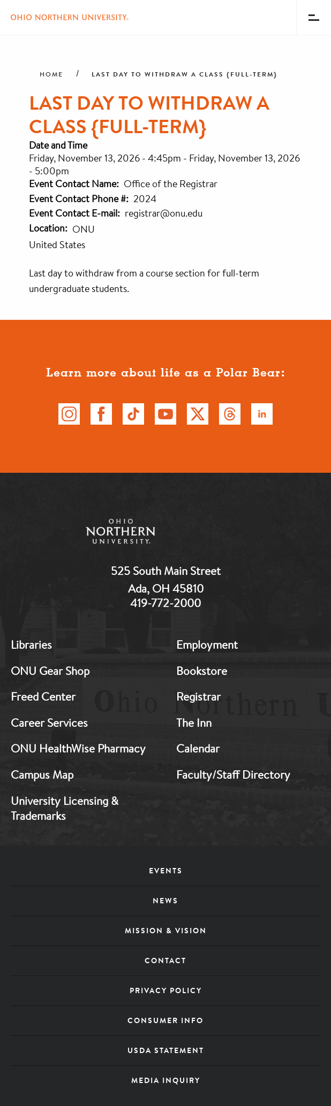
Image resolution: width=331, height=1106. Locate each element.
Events (166, 870)
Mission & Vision (166, 930)
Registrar (198, 696)
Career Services (49, 722)
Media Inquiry (165, 1080)
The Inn (194, 722)
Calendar (198, 748)
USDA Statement (165, 1050)
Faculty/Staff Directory (233, 774)
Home (51, 74)
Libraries (31, 644)
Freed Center (43, 696)
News (165, 900)
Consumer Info (165, 1020)
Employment (207, 644)
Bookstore (201, 670)
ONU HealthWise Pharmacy (78, 748)
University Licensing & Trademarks (64, 808)
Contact (165, 960)
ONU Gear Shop (50, 670)
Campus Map (42, 774)
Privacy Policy (166, 990)
